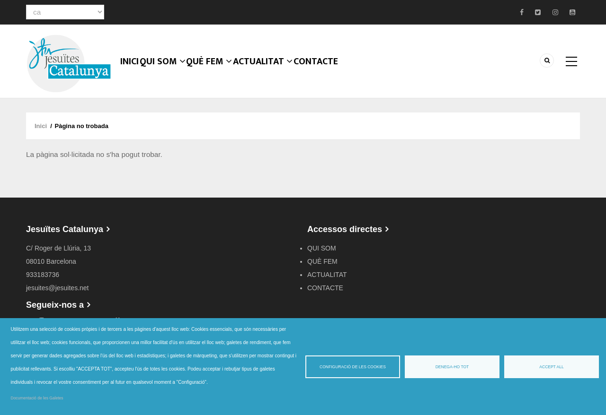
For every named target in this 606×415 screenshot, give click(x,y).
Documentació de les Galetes (37, 398)
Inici (132, 73)
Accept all (551, 366)
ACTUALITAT (271, 73)
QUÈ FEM (216, 73)
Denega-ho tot (452, 366)
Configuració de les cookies (353, 366)
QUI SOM (169, 73)
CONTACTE (326, 73)
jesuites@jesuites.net (57, 288)
